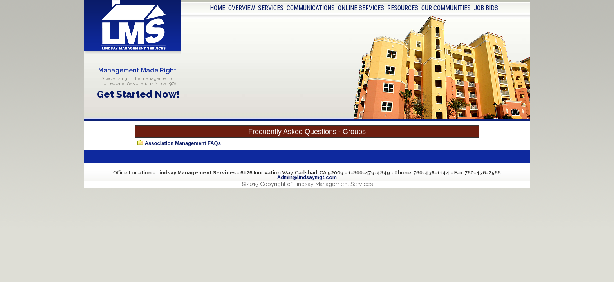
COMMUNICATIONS (311, 8)
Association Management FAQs (183, 143)
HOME (217, 8)
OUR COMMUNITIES (446, 8)
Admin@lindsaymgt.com (307, 177)
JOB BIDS (486, 8)
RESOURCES (402, 8)
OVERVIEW (241, 8)
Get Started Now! (138, 94)
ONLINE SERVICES (361, 8)
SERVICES (271, 8)
